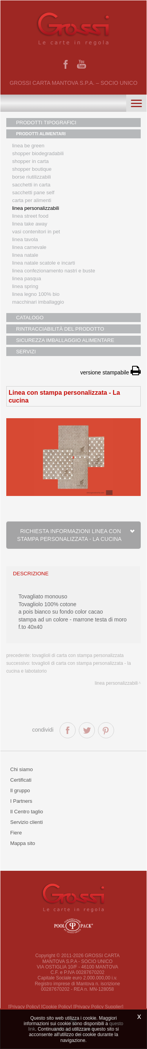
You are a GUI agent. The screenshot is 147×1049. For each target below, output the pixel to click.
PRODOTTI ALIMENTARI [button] (41, 133)
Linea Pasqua (26, 278)
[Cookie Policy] (56, 1007)
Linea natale (25, 255)
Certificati (20, 780)
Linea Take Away (29, 224)
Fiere (16, 833)
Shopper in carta (30, 161)
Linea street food (30, 216)
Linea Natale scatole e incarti (43, 263)
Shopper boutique (31, 169)
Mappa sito (22, 843)
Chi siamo (21, 769)
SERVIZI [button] (26, 351)
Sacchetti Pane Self (33, 192)
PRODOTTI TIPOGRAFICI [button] (46, 122)
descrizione (31, 573)
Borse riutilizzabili (31, 177)
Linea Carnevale (29, 247)
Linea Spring (25, 286)
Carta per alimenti (31, 200)
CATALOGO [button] (30, 317)
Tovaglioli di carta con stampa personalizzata (77, 655)
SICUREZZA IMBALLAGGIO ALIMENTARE (65, 340)
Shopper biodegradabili (38, 153)
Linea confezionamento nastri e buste (53, 271)
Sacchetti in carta (31, 185)
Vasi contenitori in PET (36, 232)
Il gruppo (20, 790)
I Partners (21, 801)
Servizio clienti (26, 822)
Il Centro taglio (26, 811)
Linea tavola (25, 239)
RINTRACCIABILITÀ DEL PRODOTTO (60, 329)
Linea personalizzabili (35, 208)
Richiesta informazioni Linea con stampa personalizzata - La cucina (76, 535)
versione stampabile (110, 372)
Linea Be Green (28, 146)
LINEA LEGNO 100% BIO (36, 294)
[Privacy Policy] (24, 1007)
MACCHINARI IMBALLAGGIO (38, 302)
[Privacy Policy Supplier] (98, 1007)
